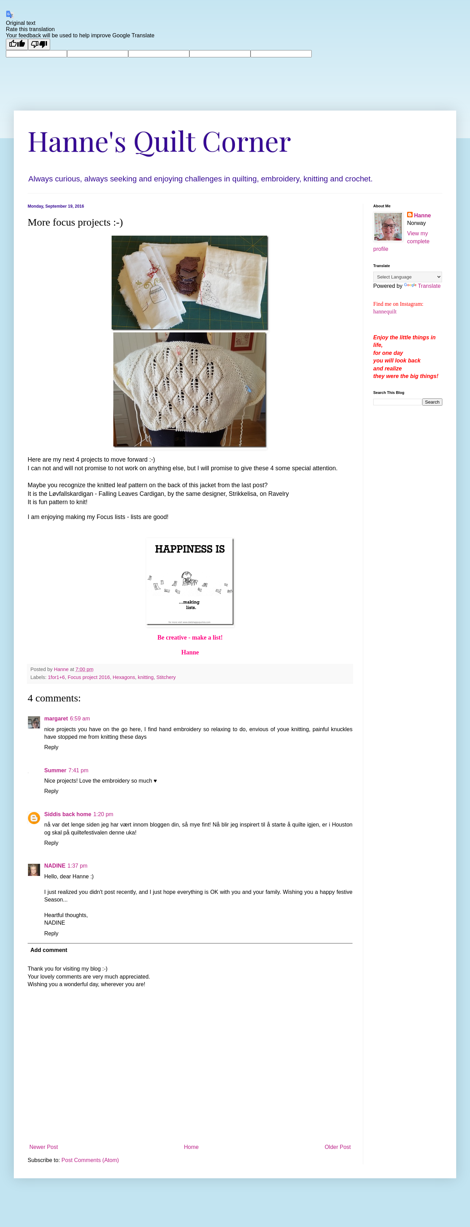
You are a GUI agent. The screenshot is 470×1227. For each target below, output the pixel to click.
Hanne (422, 215)
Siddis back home (67, 814)
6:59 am (80, 718)
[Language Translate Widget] (407, 277)
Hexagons (124, 677)
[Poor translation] (39, 44)
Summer (55, 770)
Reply (51, 747)
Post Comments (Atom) (90, 1160)
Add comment (48, 950)
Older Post (338, 1147)
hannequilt (385, 311)
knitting (146, 677)
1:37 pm (77, 866)
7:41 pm (78, 770)
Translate (422, 286)
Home (191, 1147)
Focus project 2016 (89, 677)
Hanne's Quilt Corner (159, 140)
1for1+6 (56, 677)
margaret (56, 718)
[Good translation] (17, 44)
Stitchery (166, 677)
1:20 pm (103, 814)
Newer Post (43, 1147)
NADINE (54, 866)
